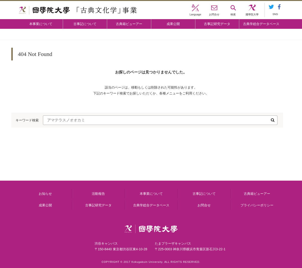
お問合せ (204, 205)
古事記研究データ (217, 24)
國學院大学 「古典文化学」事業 (78, 10)
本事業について (40, 24)
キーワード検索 (27, 120)
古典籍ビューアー (129, 24)
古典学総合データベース (261, 24)
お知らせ (45, 194)
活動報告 (98, 194)
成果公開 (173, 24)
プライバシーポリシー (256, 205)
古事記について (84, 24)
